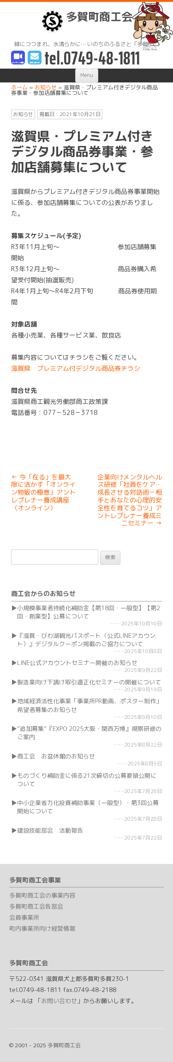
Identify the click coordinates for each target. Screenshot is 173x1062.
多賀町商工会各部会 (36, 906)
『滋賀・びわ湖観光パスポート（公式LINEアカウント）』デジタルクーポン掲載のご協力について (86, 639)
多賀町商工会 (86, 21)
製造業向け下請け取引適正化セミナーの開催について (89, 682)
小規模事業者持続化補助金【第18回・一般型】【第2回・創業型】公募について (88, 612)
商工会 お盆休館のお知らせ (56, 756)
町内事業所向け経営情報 (42, 928)
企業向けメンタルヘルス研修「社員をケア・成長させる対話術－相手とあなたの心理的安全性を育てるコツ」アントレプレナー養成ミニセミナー (129, 500)
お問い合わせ (59, 1001)
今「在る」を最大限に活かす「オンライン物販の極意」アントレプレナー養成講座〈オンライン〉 (43, 492)
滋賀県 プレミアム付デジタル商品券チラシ (75, 368)
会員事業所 (24, 917)
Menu (86, 75)
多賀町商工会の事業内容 (42, 895)
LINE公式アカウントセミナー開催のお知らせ (77, 663)
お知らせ (23, 114)
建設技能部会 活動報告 (50, 830)
